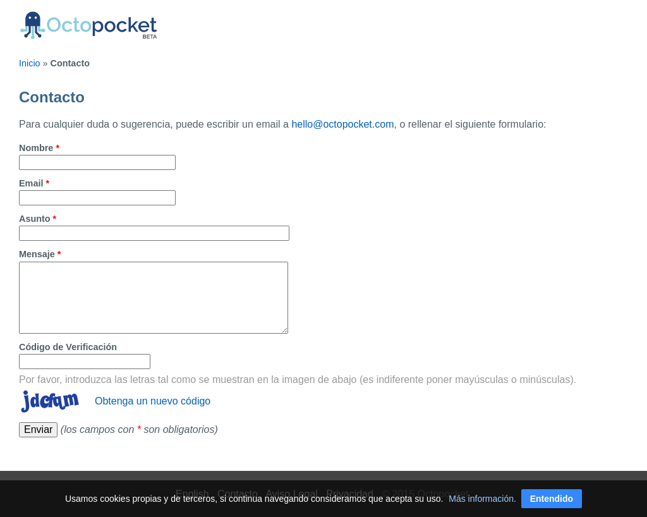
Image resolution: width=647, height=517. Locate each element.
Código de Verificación (68, 347)
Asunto (37, 219)
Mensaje (40, 254)
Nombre (39, 148)
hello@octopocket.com (342, 124)
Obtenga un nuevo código (152, 401)
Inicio (29, 63)
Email (34, 183)
